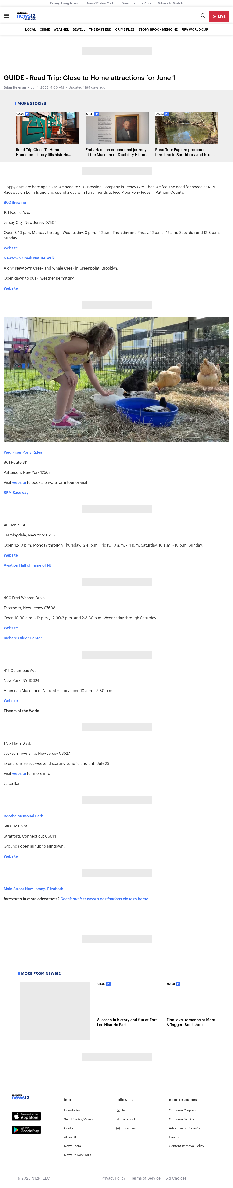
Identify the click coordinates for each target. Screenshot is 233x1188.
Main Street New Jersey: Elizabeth (33, 889)
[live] (219, 16)
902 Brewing (15, 202)
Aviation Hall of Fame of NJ (27, 565)
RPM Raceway (16, 493)
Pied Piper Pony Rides (23, 452)
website (19, 483)
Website (11, 248)
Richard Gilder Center (23, 638)
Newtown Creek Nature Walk (29, 258)
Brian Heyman (15, 87)
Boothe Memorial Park (23, 816)
